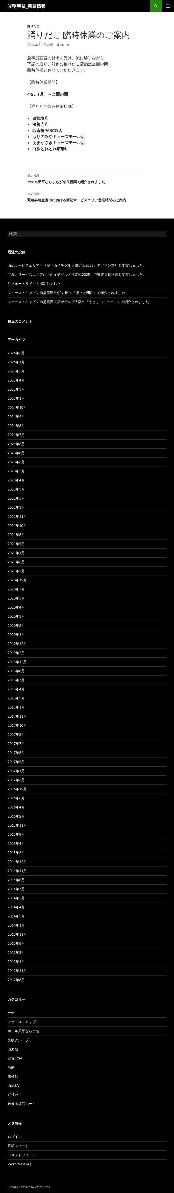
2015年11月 (17, 825)
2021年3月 (16, 562)
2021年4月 (16, 553)
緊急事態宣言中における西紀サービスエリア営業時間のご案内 (87, 196)
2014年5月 (16, 898)
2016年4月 (16, 807)
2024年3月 (16, 444)
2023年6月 (16, 462)
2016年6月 (16, 798)
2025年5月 (16, 371)
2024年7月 (16, 434)
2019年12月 (17, 643)
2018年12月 (17, 662)
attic (11, 1013)
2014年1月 (16, 925)
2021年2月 (16, 571)
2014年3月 (16, 916)
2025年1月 (16, 398)
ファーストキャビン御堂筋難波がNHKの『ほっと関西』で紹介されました (66, 292)
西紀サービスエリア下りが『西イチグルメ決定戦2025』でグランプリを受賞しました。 (77, 265)
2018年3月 (16, 698)
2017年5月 (16, 762)
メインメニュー (168, 6)
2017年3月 (16, 780)
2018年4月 (16, 689)
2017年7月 (16, 743)
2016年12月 (17, 789)
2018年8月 (16, 671)
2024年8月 (16, 425)
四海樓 (13, 1049)
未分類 (13, 1076)
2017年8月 (16, 734)
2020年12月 (17, 580)
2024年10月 (17, 407)
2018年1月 (16, 707)
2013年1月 (16, 961)
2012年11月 (17, 970)
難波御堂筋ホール (22, 1103)
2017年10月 (17, 725)
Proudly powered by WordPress (29, 1187)
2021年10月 (17, 525)
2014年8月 (16, 880)
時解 (11, 1067)
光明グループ (18, 1040)
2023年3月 (16, 489)
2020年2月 (16, 625)
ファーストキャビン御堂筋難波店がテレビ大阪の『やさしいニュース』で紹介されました (78, 302)
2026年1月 (16, 362)
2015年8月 (16, 834)
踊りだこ (33, 26)
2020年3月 (16, 616)
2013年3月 (16, 952)
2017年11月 (17, 716)
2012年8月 (16, 980)
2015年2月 (16, 852)
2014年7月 (16, 889)
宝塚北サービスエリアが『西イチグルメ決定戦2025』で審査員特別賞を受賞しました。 (77, 274)
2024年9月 (16, 416)
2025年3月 (16, 389)
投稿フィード (18, 1146)
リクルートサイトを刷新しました (34, 283)
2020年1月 (16, 634)
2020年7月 (16, 589)
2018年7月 (16, 680)
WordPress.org (19, 1164)
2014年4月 (16, 907)
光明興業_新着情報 (27, 6)
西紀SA (13, 1085)
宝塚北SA (15, 1058)
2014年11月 (17, 871)
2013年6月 (16, 943)
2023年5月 (16, 471)
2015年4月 (16, 843)
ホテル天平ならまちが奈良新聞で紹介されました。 (87, 178)
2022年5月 (16, 498)
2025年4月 (16, 380)
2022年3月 (16, 507)
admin (65, 44)
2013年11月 (17, 934)
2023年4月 (16, 480)
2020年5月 (16, 598)
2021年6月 (16, 534)
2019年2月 (16, 652)
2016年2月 (16, 816)
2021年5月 (16, 543)
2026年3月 (16, 353)
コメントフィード (22, 1155)
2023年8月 (16, 453)
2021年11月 (17, 516)
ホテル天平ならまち (23, 1031)
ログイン (15, 1136)
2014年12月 (17, 861)
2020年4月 (16, 607)
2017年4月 (16, 771)
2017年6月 (16, 752)
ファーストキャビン (23, 1022)
